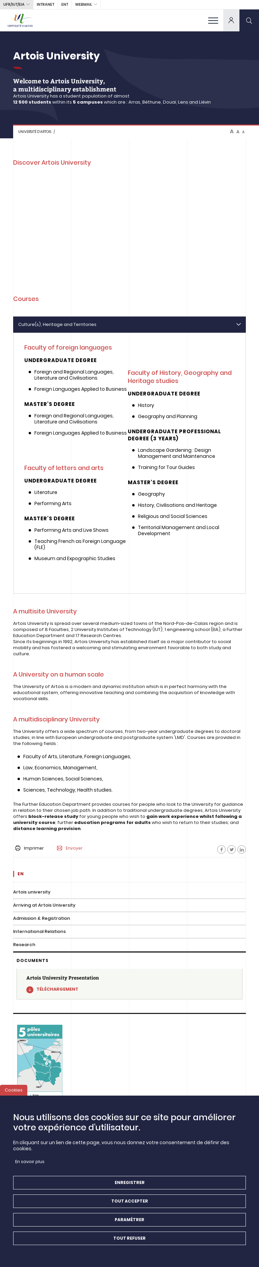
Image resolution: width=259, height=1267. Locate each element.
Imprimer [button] (29, 848)
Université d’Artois (34, 131)
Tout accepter (129, 1201)
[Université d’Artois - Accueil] (20, 20)
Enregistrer (130, 1182)
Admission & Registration (41, 918)
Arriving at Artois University (44, 905)
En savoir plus (30, 1161)
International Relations (39, 931)
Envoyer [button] (70, 848)
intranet (45, 4)
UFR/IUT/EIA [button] (14, 4)
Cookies (14, 1090)
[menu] (213, 20)
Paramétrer (129, 1219)
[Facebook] (221, 849)
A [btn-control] (232, 132)
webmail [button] (83, 4)
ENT (64, 4)
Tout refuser (129, 1238)
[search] (249, 20)
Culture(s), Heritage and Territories (57, 324)
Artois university (32, 892)
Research (24, 944)
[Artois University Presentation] (129, 984)
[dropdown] (231, 20)
